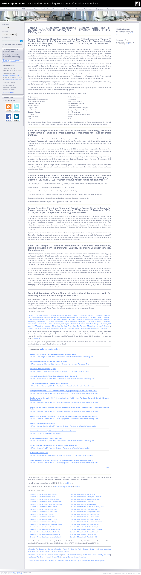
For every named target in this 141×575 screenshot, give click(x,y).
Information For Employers (37, 549)
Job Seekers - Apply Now (83, 9)
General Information (54, 549)
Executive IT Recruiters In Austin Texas (42, 497)
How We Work (76, 549)
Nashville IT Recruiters (102, 322)
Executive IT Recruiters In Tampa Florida (83, 534)
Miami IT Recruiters (70, 322)
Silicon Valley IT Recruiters (50, 328)
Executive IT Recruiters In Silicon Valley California (86, 529)
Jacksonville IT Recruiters (102, 319)
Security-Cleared (45, 557)
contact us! (36, 338)
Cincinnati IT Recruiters (43, 317)
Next (107, 467)
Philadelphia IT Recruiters (69, 324)
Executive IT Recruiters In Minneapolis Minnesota (85, 497)
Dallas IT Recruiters (89, 317)
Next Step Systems (15, 572)
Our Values (52, 560)
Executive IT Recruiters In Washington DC (83, 537)
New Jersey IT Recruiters (36, 324)
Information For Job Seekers (37, 555)
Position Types (76, 560)
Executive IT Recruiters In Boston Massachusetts (45, 502)
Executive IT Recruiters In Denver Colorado (44, 519)
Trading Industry (88, 549)
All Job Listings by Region (30, 9)
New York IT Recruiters (52, 324)
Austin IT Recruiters (49, 315)
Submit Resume (75, 555)
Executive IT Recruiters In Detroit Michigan (43, 522)
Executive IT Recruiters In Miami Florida (82, 494)
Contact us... (129, 43)
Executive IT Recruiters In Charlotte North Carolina (46, 504)
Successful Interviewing (59, 557)
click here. (65, 287)
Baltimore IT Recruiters (64, 315)
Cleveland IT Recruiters (58, 317)
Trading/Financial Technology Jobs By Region (56, 9)
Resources (110, 9)
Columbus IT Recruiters (75, 317)
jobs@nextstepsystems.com (63, 486)
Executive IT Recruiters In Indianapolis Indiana (45, 529)
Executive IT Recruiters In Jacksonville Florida (45, 532)
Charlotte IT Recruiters (95, 315)
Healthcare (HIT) (33, 557)
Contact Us (19, 573)
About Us (15, 9)
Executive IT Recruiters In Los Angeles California (45, 537)
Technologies (86, 560)
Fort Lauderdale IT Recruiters (51, 319)
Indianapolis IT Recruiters (85, 319)
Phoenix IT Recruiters (86, 324)
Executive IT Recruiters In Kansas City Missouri (45, 534)
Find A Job (65, 555)
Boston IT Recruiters (79, 315)
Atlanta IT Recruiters (35, 315)
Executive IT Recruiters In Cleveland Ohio (43, 512)
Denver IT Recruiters (103, 317)
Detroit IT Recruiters (34, 319)
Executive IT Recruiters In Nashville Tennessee (85, 499)
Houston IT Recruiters (69, 319)
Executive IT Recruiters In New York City (83, 504)
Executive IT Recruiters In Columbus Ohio (43, 514)
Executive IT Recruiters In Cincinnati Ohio (43, 509)
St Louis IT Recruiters (67, 328)
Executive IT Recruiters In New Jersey (82, 502)
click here (69, 483)
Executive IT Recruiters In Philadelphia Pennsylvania (87, 507)
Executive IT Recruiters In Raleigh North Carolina (85, 512)
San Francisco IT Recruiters (86, 326)
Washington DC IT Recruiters (97, 328)
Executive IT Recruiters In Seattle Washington (84, 527)
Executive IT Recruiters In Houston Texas (43, 527)
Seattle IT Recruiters (34, 328)
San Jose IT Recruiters (103, 326)
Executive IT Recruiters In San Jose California (84, 524)
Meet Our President (64, 560)
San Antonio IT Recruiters (51, 326)
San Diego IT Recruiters (68, 326)
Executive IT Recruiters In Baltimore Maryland (44, 499)
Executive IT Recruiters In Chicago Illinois (43, 507)
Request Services (63, 551)
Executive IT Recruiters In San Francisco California (86, 522)
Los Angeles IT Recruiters (54, 322)
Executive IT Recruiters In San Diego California (85, 519)
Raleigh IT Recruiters (100, 324)
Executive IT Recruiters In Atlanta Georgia (43, 494)
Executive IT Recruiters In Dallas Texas (42, 517)
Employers (99, 9)
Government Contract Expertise (47, 551)
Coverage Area (100, 560)
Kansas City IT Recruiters (36, 322)
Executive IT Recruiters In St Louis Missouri (84, 532)
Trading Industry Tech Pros (101, 555)
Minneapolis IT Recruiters (86, 322)
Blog (92, 560)
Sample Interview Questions (77, 557)
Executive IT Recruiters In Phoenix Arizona (83, 509)
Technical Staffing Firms (49, 349)
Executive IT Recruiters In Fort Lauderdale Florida (46, 524)
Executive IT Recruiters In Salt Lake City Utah (84, 514)
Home (5, 9)
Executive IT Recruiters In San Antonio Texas (84, 517)
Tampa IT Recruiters (80, 328)
